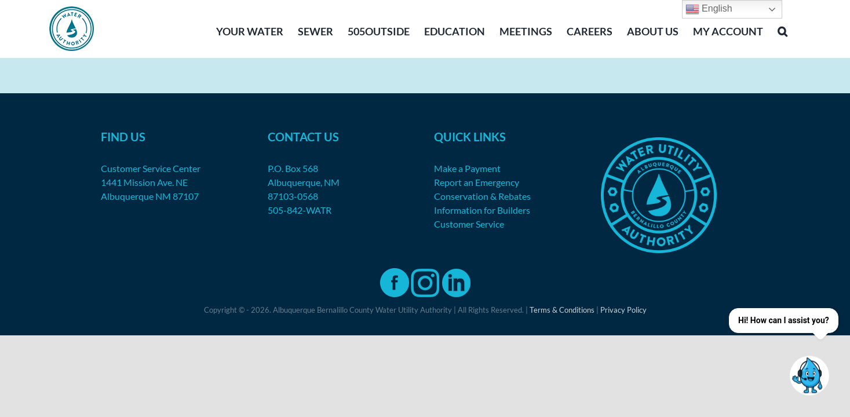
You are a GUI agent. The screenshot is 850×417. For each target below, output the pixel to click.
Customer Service (469, 223)
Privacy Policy (623, 309)
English (708, 9)
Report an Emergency (476, 182)
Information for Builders (482, 209)
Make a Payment (467, 168)
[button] (797, 30)
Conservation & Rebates (482, 196)
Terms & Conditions (562, 309)
